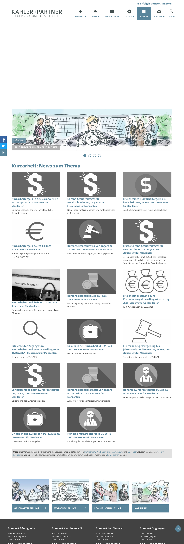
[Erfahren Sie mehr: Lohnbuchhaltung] (110, 508)
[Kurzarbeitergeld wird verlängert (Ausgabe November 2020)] (92, 238)
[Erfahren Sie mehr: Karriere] (150, 508)
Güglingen (132, 452)
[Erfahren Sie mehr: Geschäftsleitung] (30, 508)
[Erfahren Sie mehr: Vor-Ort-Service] (70, 508)
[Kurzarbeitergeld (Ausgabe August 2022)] (36, 239)
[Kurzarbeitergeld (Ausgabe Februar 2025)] (92, 289)
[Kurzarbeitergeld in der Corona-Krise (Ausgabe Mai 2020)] (36, 194)
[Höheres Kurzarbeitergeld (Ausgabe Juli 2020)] (147, 382)
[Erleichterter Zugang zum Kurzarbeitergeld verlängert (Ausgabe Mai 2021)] (147, 289)
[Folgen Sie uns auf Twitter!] (3, 146)
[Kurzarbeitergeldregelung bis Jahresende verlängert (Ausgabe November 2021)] (147, 339)
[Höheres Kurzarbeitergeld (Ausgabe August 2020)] (92, 426)
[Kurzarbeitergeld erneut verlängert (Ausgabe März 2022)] (92, 383)
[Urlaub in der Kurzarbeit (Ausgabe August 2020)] (36, 426)
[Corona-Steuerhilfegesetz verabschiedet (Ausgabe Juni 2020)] (92, 194)
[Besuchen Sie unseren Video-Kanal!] (3, 152)
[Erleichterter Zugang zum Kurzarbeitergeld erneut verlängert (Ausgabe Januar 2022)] (36, 339)
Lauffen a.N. (117, 452)
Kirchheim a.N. (103, 452)
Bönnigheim (90, 452)
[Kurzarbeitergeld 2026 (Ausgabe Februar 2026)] (36, 292)
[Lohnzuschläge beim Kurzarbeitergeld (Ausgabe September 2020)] (36, 383)
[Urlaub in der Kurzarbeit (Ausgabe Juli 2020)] (92, 338)
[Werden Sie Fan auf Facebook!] (3, 139)
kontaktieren (113, 455)
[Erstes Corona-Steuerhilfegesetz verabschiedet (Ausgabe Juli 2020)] (147, 242)
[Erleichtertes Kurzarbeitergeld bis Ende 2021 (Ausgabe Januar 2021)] (147, 192)
